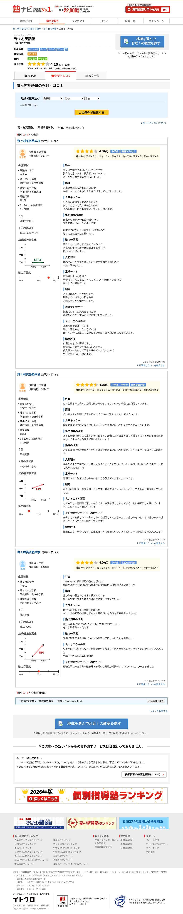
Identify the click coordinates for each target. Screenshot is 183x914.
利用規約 (150, 852)
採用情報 (45, 905)
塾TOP (32, 75)
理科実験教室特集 (103, 847)
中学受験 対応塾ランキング (66, 848)
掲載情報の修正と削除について (142, 774)
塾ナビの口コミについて (155, 123)
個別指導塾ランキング (25, 844)
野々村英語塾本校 (28, 140)
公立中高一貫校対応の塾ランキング (31, 859)
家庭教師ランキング (63, 856)
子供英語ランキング (24, 863)
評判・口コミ (62, 75)
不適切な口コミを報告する (152, 365)
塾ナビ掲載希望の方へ (156, 844)
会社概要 (17, 905)
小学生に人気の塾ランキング (28, 852)
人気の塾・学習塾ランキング (28, 840)
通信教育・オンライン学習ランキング (71, 863)
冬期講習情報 (126, 848)
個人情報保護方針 (31, 905)
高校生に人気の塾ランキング (28, 856)
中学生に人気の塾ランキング (67, 852)
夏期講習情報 (126, 844)
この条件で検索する (91, 112)
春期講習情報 (126, 840)
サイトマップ (152, 848)
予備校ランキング (23, 848)
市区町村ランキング (63, 859)
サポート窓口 (152, 840)
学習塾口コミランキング (65, 844)
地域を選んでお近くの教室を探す (146, 41)
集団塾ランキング (61, 840)
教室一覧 (94, 75)
